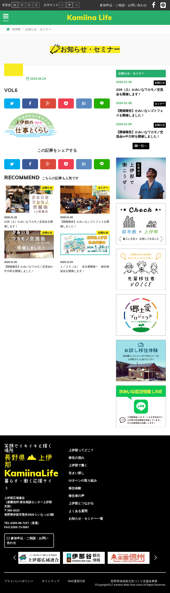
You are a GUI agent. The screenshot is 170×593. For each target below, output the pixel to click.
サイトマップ (50, 581)
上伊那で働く (78, 465)
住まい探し (76, 473)
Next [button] (154, 557)
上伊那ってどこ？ (81, 450)
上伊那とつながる (81, 503)
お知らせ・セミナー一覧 (86, 518)
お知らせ (160, 82)
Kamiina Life (89, 17)
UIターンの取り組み (83, 480)
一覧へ (141, 146)
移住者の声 (76, 496)
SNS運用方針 (77, 581)
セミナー (160, 103)
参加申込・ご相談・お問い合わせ (123, 5)
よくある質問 (78, 511)
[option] (40, 558)
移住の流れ (76, 457)
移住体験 (75, 488)
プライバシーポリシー (18, 581)
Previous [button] (15, 557)
